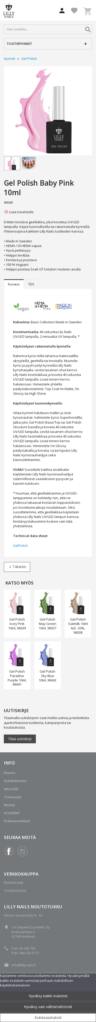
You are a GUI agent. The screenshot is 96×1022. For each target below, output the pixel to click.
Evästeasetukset (48, 1017)
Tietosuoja (12, 797)
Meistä (9, 805)
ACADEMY (12, 813)
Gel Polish (29, 58)
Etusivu (9, 772)
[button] (62, 11)
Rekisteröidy (13, 882)
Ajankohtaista (15, 780)
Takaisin (17, 566)
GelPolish (20, 545)
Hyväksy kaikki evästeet (48, 995)
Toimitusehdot (15, 890)
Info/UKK (11, 789)
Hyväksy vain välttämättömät (48, 1006)
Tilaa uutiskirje (20, 738)
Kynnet (9, 58)
